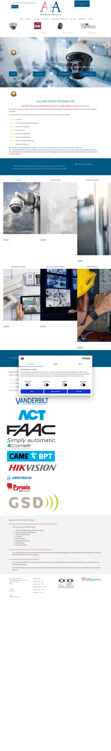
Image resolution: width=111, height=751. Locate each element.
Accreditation (45, 19)
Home (21, 19)
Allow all (79, 391)
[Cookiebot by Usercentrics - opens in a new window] (83, 358)
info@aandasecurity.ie (14, 596)
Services (36, 19)
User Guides (81, 19)
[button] (14, 6)
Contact (90, 19)
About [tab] (80, 364)
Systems (28, 19)
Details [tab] (55, 364)
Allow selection (55, 391)
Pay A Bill (73, 19)
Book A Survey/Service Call (60, 19)
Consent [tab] (31, 364)
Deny (32, 391)
